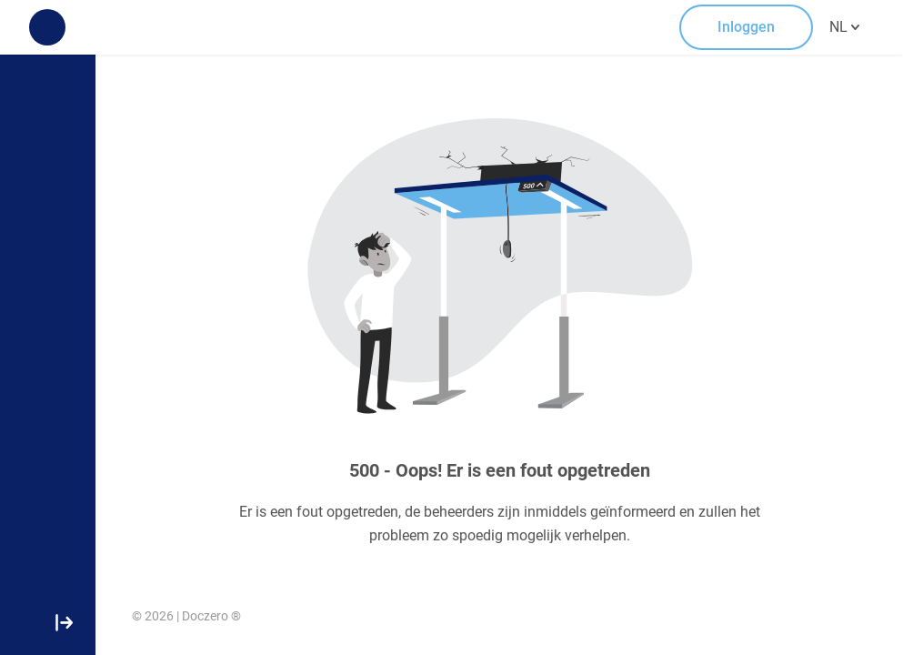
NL (844, 25)
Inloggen (746, 26)
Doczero (205, 616)
